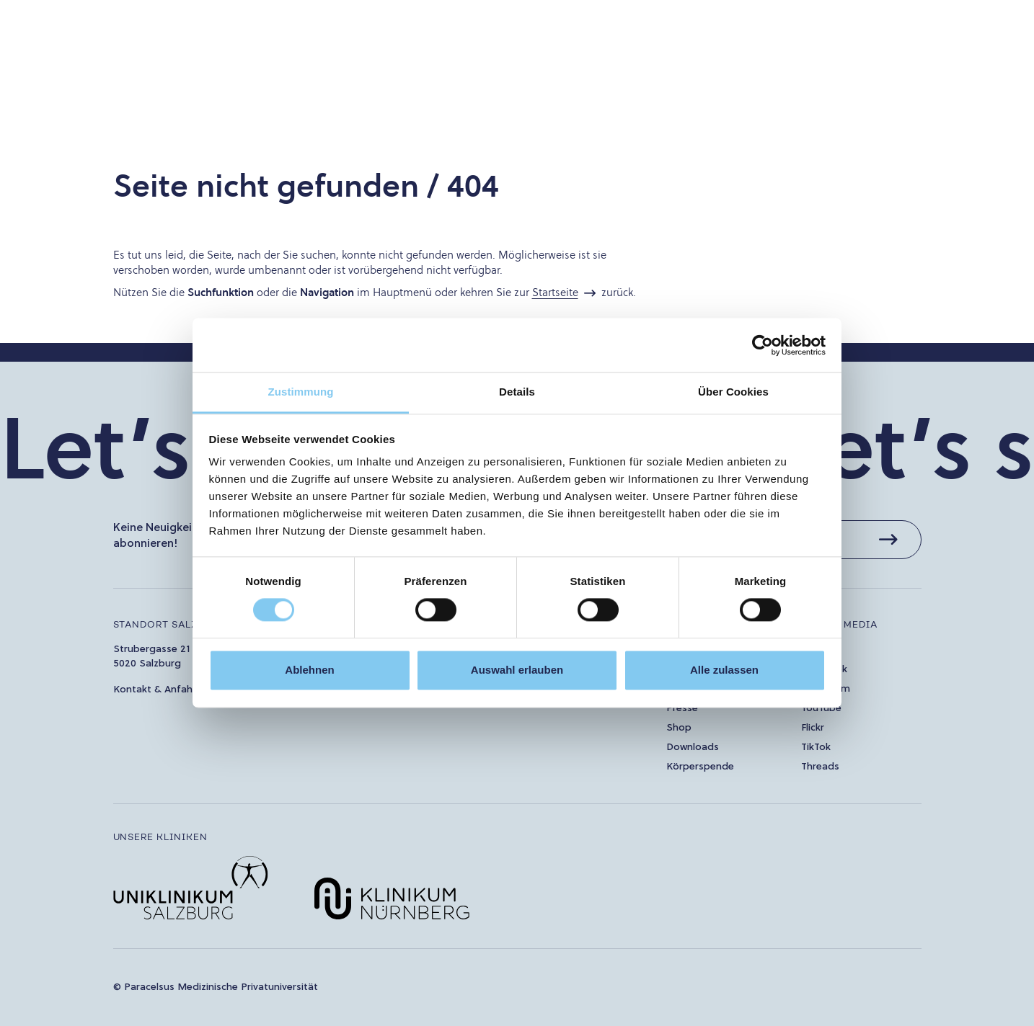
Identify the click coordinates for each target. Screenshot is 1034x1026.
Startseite (555, 292)
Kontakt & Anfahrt (156, 689)
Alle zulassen (724, 670)
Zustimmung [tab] (301, 391)
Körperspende (700, 767)
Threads (820, 767)
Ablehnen (309, 670)
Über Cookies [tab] (733, 391)
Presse (682, 708)
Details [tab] (517, 391)
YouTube (821, 708)
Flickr (812, 728)
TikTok (816, 747)
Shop (678, 728)
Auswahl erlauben (517, 670)
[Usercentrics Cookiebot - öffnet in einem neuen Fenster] (762, 345)
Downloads (692, 747)
